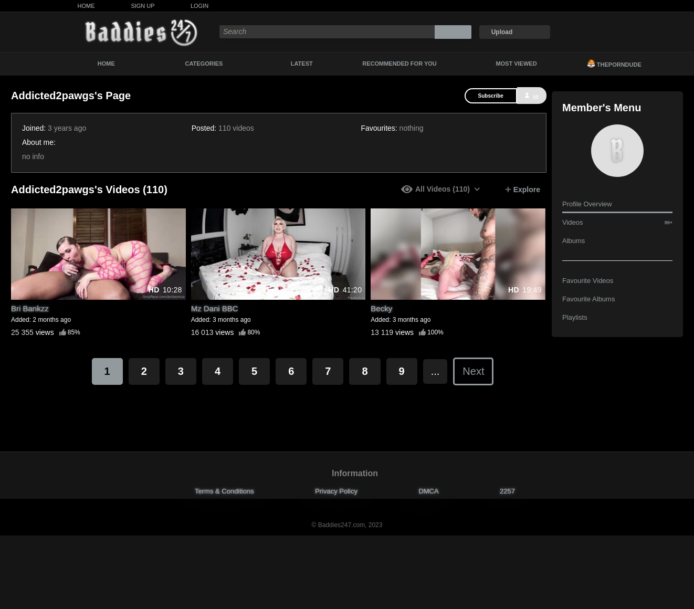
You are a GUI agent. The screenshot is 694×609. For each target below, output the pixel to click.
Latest (302, 63)
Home (86, 6)
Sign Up (142, 6)
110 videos (236, 128)
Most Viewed (516, 63)
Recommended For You (399, 63)
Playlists (574, 317)
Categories (204, 63)
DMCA (428, 491)
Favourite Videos (587, 281)
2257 (507, 491)
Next (473, 371)
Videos (617, 222)
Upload (502, 32)
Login (199, 6)
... (435, 371)
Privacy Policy (336, 491)
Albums (573, 241)
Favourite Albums (588, 299)
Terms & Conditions (224, 491)
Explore (522, 189)
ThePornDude (614, 63)
